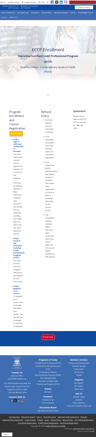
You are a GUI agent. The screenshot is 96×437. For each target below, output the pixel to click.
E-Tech (92, 431)
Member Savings (79, 366)
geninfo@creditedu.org (17, 379)
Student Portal (48, 400)
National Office (17, 376)
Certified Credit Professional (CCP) (48, 363)
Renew (79, 375)
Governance (79, 389)
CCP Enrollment (48, 403)
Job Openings (23, 12)
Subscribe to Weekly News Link (82, 2)
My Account (78, 372)
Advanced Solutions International (83, 429)
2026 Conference (8, 12)
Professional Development (79, 363)
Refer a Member (79, 403)
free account (53, 411)
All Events (48, 392)
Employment (79, 369)
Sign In (2, 2)
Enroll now (16, 133)
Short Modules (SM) (48, 378)
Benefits (79, 400)
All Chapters (79, 383)
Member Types (79, 397)
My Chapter (79, 386)
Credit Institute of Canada (55, 426)
